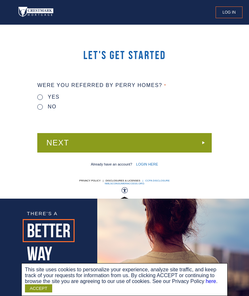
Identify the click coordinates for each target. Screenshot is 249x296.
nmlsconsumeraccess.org (124, 183)
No (46, 106)
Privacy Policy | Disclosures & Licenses (109, 180)
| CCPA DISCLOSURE (155, 180)
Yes (48, 97)
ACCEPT (38, 288)
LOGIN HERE (147, 164)
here (211, 281)
